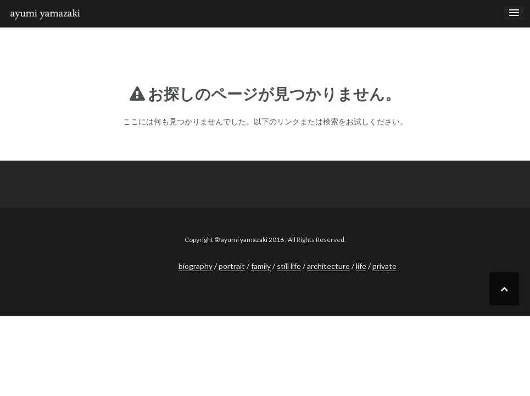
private (384, 266)
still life (289, 266)
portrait (232, 266)
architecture (328, 266)
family (261, 266)
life (361, 266)
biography (195, 266)
